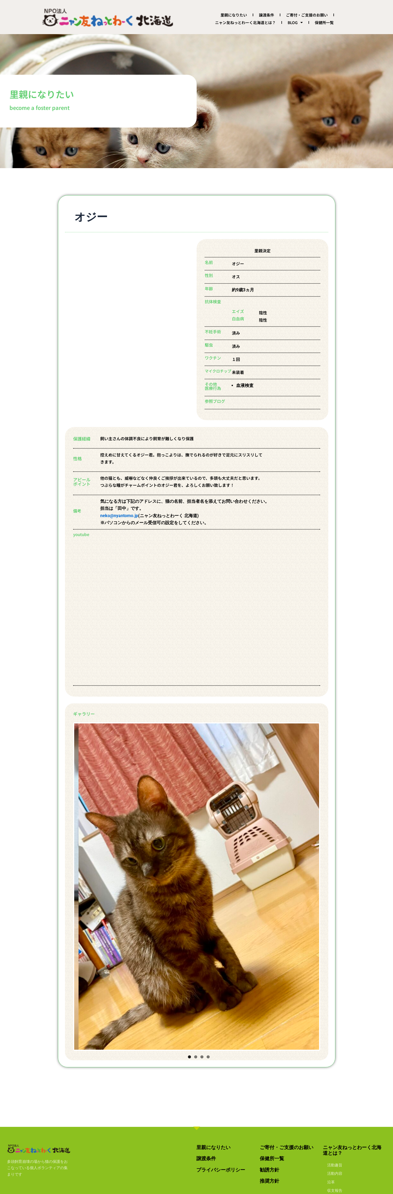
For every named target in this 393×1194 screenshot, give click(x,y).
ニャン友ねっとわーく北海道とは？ (245, 22)
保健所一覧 (324, 22)
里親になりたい (233, 15)
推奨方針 (269, 1181)
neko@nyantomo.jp (119, 515)
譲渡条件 (266, 15)
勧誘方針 (269, 1170)
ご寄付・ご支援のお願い (307, 15)
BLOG (295, 22)
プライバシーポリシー (220, 1170)
